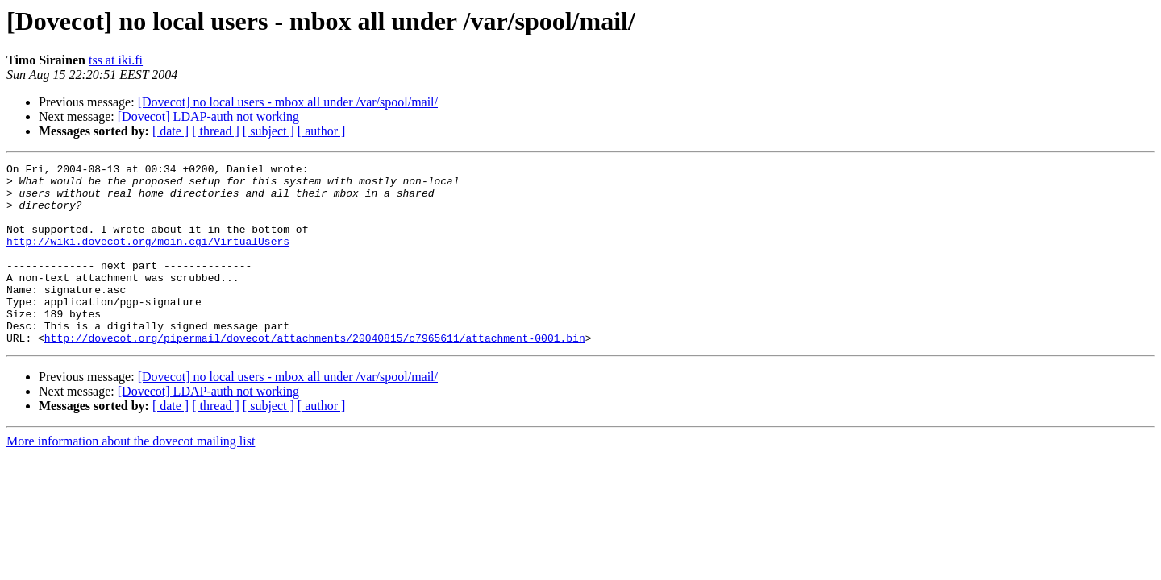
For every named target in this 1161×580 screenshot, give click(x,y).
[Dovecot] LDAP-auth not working (208, 116)
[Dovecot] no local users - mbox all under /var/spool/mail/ (288, 102)
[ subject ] (268, 131)
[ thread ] (215, 131)
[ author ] (322, 131)
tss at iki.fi (116, 60)
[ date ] (170, 131)
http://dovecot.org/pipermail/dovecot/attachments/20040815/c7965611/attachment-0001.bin (314, 374)
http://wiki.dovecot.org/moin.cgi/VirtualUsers (147, 258)
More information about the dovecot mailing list (130, 477)
